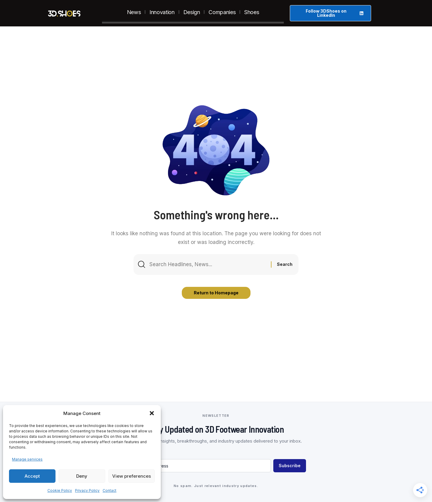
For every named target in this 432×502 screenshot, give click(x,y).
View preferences (131, 476)
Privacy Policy (87, 490)
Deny (81, 476)
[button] (152, 413)
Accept (32, 476)
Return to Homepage (216, 292)
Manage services (27, 459)
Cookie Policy (59, 490)
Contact (109, 490)
